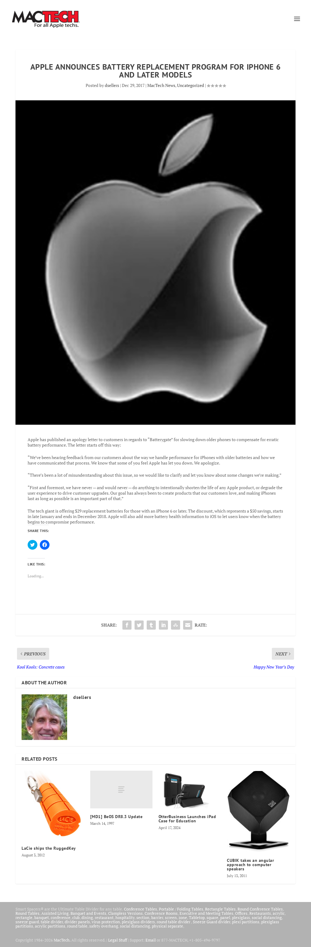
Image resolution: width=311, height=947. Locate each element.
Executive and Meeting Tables (206, 913)
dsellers (112, 85)
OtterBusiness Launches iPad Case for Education (187, 819)
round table (77, 926)
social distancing (267, 917)
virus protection (106, 922)
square (212, 917)
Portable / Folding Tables (181, 909)
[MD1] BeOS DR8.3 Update (116, 816)
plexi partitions (245, 922)
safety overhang (103, 926)
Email (150, 940)
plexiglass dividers (138, 922)
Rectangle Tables (220, 909)
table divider (52, 922)
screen (171, 917)
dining (87, 917)
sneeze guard (27, 922)
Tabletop (197, 917)
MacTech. (62, 940)
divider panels (77, 922)
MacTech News (161, 85)
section (142, 917)
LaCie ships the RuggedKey (49, 848)
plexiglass (241, 917)
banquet (41, 917)
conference (60, 917)
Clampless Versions (125, 913)
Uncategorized (190, 85)
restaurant (104, 917)
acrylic (279, 913)
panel (225, 917)
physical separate (167, 926)
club (76, 917)
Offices (241, 913)
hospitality (125, 917)
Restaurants (260, 913)
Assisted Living (55, 913)
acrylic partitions (50, 926)
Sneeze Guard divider (211, 922)
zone (183, 917)
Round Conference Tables (260, 909)
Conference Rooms (161, 913)
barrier (157, 917)
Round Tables (27, 913)
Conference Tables (140, 909)
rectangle (23, 917)
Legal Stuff (117, 940)
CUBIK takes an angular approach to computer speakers (250, 865)
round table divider (174, 922)
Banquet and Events (88, 913)
